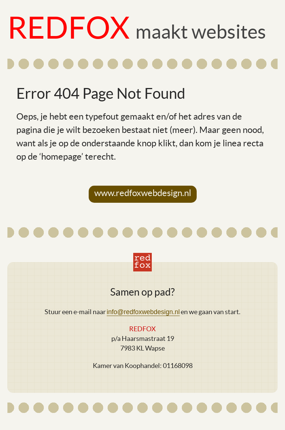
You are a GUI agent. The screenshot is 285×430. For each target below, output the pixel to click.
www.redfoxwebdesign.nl (142, 193)
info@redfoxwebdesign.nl (143, 312)
